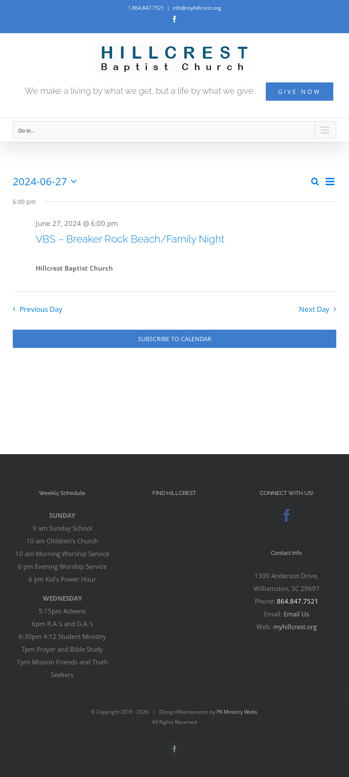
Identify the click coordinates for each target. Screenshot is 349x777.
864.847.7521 (297, 601)
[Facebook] (286, 515)
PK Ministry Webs (237, 711)
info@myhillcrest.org (196, 7)
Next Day (314, 309)
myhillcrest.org (295, 626)
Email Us (296, 614)
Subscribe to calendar (174, 338)
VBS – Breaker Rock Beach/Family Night (130, 239)
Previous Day (41, 309)
